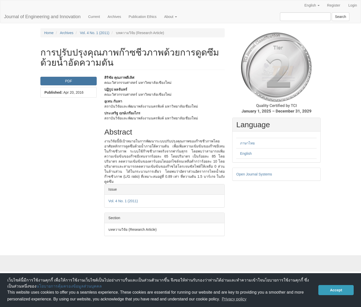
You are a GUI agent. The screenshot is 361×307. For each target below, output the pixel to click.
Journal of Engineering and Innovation (42, 16)
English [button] (312, 5)
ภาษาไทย (247, 143)
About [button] (170, 17)
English (246, 153)
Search (340, 17)
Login (352, 5)
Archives (114, 17)
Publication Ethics (143, 17)
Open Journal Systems (254, 174)
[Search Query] (305, 16)
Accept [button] (336, 290)
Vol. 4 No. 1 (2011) (94, 33)
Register (333, 5)
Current (94, 17)
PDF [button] (68, 81)
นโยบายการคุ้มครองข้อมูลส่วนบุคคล (69, 286)
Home (49, 33)
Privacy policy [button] (234, 299)
